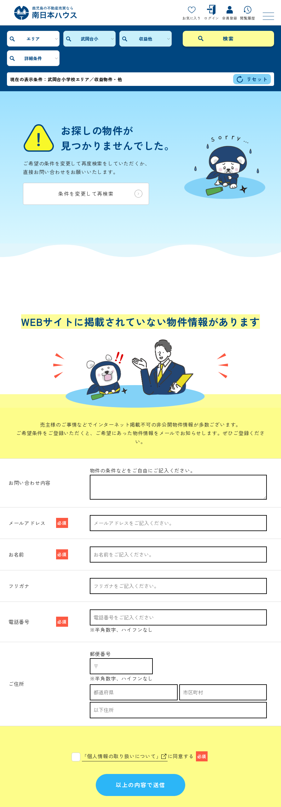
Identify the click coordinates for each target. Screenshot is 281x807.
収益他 (132, 39)
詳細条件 (183, 39)
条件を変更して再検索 (100, 174)
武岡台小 (81, 39)
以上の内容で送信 (140, 758)
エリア (30, 39)
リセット (251, 60)
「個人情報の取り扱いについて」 (124, 729)
